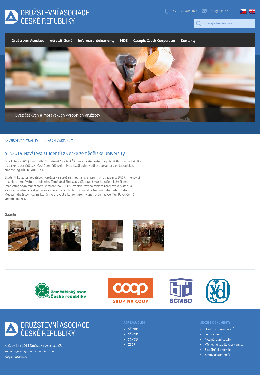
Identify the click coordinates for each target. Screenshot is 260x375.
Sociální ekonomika (218, 350)
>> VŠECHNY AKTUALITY (21, 141)
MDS (124, 40)
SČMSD (133, 339)
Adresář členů (61, 40)
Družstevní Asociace (28, 40)
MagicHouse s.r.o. (16, 357)
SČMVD (133, 334)
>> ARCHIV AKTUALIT (58, 141)
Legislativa (212, 334)
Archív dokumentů (217, 355)
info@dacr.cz (219, 11)
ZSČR (131, 345)
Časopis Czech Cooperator (154, 40)
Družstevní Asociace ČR (221, 329)
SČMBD (133, 329)
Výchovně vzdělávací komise (224, 345)
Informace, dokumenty (96, 40)
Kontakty (188, 40)
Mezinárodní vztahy (218, 339)
